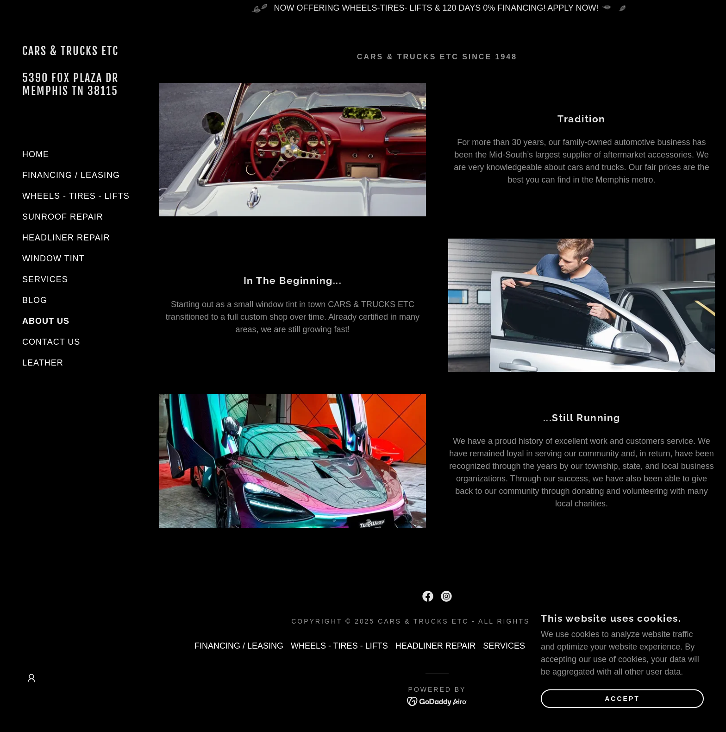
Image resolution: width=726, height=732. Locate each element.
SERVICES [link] (45, 279)
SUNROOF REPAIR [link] (62, 216)
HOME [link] (35, 154)
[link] (74, 92)
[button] (31, 678)
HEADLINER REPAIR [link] (66, 237)
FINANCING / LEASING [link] (71, 175)
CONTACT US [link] (51, 342)
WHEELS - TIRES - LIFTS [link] (76, 196)
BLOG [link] (34, 300)
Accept (622, 711)
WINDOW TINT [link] (53, 258)
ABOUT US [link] (45, 321)
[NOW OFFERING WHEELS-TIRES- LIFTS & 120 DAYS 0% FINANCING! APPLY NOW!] (437, 8)
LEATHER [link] (42, 362)
